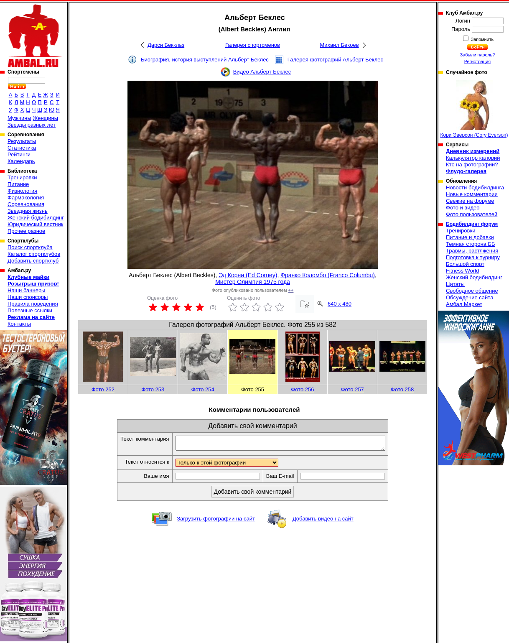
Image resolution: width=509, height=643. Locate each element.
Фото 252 (103, 389)
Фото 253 (152, 389)
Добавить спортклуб (33, 261)
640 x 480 (339, 304)
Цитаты (455, 284)
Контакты (19, 324)
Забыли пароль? (477, 54)
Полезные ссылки (30, 310)
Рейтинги (19, 154)
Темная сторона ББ (470, 244)
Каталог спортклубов (34, 254)
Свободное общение (472, 291)
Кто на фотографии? (472, 164)
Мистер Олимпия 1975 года (252, 281)
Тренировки (22, 177)
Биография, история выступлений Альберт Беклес (205, 59)
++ (291, 290)
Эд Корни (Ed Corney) (248, 275)
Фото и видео (463, 207)
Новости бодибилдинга (475, 187)
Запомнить (482, 39)
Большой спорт (465, 264)
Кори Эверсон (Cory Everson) (474, 109)
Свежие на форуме (470, 201)
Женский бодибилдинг (36, 217)
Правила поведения (33, 304)
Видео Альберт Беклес (262, 72)
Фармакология (26, 197)
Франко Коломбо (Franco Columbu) (327, 275)
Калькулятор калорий (473, 158)
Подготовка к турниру (473, 257)
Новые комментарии (472, 194)
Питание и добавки (470, 237)
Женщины (45, 118)
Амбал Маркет (464, 304)
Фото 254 (202, 389)
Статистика (22, 148)
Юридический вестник (35, 224)
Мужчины (19, 118)
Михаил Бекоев (339, 45)
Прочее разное (26, 231)
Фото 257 (352, 389)
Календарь (21, 161)
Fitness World (462, 271)
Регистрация (477, 61)
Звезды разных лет (32, 125)
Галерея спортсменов (252, 45)
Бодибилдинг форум (472, 224)
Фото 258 (402, 389)
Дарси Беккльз (166, 45)
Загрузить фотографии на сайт (216, 521)
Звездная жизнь (28, 211)
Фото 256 (302, 389)
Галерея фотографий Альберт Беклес (335, 59)
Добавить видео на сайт (323, 521)
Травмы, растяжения (472, 251)
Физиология (22, 191)
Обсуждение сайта (469, 297)
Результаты (22, 141)
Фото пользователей (471, 214)
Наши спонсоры (28, 297)
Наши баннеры (26, 290)
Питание (18, 184)
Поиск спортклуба (30, 247)
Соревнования (26, 204)
